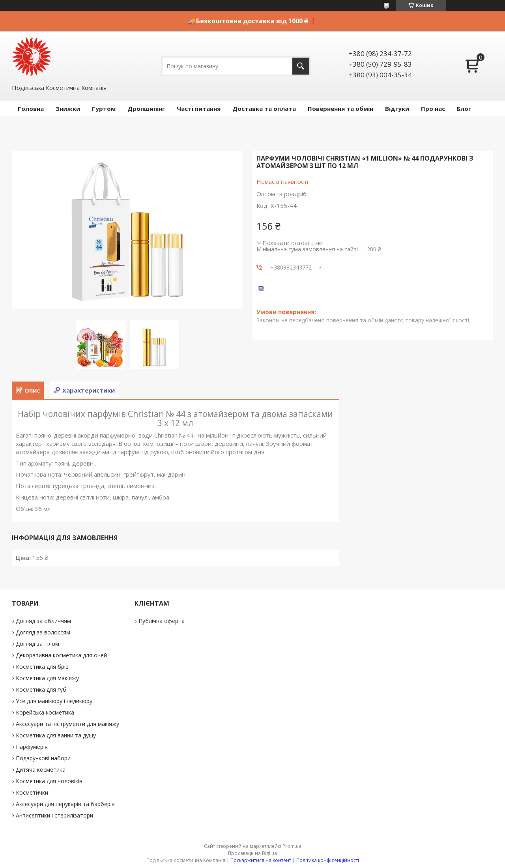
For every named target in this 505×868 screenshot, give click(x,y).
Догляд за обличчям (43, 621)
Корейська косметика (45, 712)
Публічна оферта (161, 621)
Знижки (68, 108)
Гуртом (104, 108)
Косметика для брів (42, 666)
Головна (31, 108)
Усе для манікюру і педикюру (54, 701)
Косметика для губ (41, 689)
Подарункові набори (43, 758)
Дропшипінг (146, 108)
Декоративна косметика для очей (61, 655)
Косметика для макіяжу (47, 678)
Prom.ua (291, 846)
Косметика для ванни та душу (56, 735)
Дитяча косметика (40, 769)
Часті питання (199, 108)
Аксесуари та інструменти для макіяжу (67, 724)
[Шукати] (300, 66)
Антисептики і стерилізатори (54, 815)
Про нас (433, 108)
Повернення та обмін (340, 108)
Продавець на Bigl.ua (252, 853)
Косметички (32, 792)
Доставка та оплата (264, 108)
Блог (464, 108)
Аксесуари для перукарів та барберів (65, 804)
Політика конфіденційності (327, 860)
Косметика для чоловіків (49, 781)
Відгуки (397, 108)
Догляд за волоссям (43, 632)
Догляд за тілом (37, 643)
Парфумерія (32, 746)
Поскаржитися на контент (260, 860)
